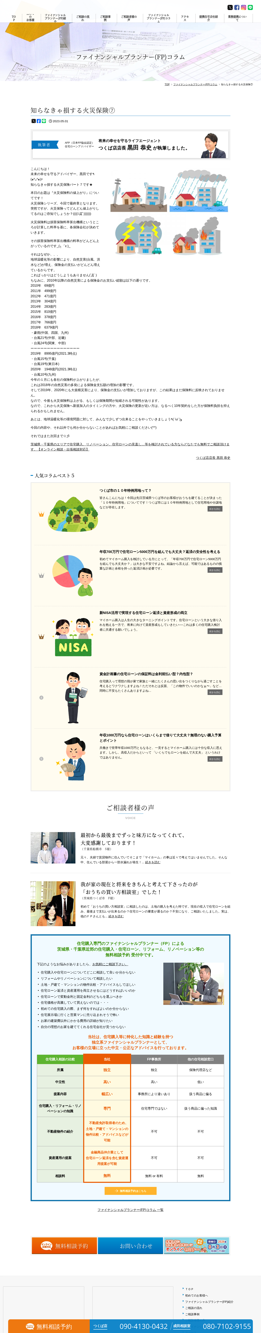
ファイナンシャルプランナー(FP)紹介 (54, 22)
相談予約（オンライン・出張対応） (208, 1229)
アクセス (185, 22)
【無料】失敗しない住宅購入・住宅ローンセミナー (218, 1235)
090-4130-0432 (21, 1234)
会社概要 (191, 1204)
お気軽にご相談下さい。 (110, 817)
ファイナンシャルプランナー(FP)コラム (159, 22)
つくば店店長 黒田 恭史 (213, 458)
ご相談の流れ (82, 22)
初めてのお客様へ (29, 22)
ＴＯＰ (189, 1141)
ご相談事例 (104, 22)
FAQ (188, 1210)
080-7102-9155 (110, 1234)
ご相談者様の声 (128, 22)
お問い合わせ (193, 1223)
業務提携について (238, 22)
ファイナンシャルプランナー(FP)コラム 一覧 (130, 1062)
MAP (57, 1219)
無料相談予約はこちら (133, 1043)
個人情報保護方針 (196, 1216)
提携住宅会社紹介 (208, 22)
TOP (14, 22)
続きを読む (152, 715)
